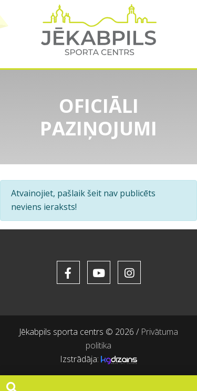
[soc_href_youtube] (98, 272)
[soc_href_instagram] (129, 272)
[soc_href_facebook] (68, 272)
